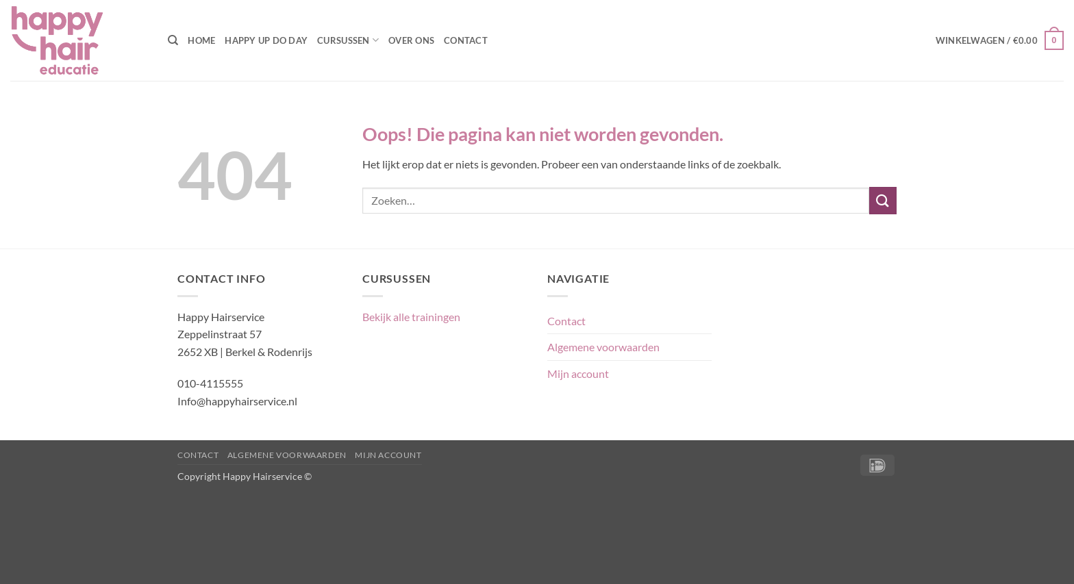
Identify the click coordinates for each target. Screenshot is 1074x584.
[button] (1000, 40)
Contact (466, 40)
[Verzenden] (883, 200)
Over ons (411, 40)
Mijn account (578, 373)
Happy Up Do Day (266, 40)
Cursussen (348, 40)
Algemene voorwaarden (603, 346)
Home (201, 40)
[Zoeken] (173, 40)
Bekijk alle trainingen (411, 316)
